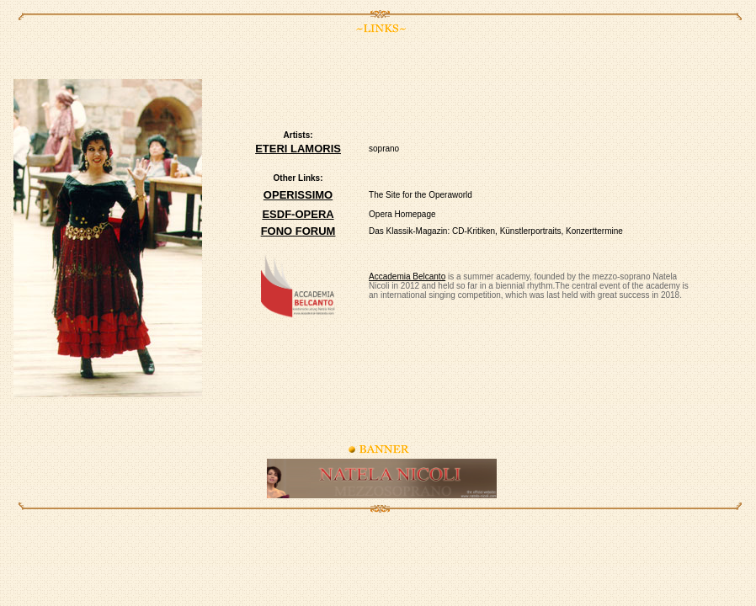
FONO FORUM (298, 231)
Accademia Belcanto (407, 276)
